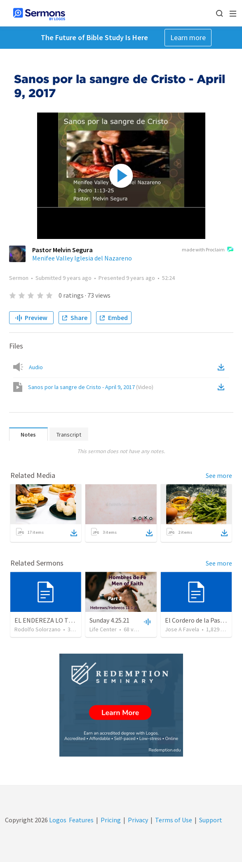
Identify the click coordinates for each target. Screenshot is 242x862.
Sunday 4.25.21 (109, 620)
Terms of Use (173, 820)
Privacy (138, 820)
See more (219, 475)
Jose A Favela (182, 629)
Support (210, 820)
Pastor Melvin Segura (62, 250)
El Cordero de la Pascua (197, 620)
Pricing (111, 820)
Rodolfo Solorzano (37, 629)
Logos (57, 820)
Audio (36, 367)
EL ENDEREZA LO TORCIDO (53, 620)
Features (81, 820)
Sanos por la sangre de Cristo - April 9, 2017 (90, 387)
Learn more (188, 37)
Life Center (103, 629)
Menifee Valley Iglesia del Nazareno (82, 258)
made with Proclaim (207, 250)
